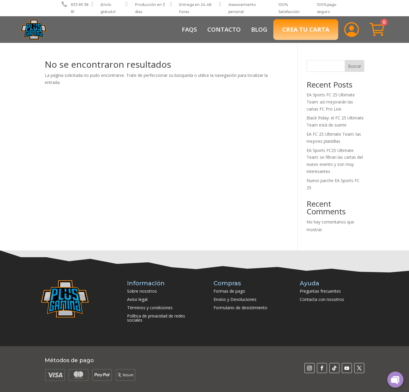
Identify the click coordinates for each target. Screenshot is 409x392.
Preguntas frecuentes (320, 291)
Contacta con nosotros (322, 299)
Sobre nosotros (142, 291)
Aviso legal (137, 299)
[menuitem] (189, 29)
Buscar (354, 66)
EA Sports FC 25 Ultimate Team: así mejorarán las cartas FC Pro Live (331, 102)
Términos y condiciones (150, 307)
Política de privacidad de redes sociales (156, 318)
